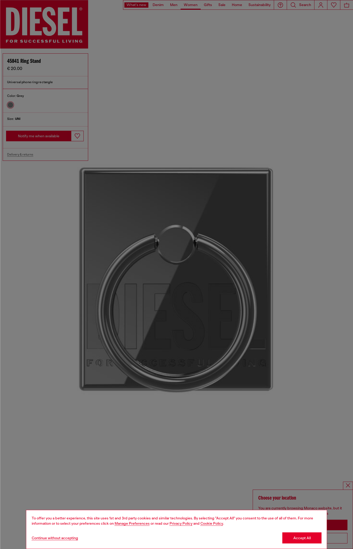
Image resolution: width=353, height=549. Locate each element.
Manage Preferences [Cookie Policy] (132, 523)
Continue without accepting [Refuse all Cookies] (55, 538)
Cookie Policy (211, 523)
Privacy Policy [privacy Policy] (181, 523)
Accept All (302, 538)
